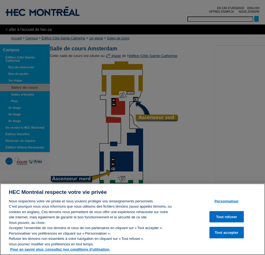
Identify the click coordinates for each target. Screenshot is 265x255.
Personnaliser (226, 201)
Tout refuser (226, 217)
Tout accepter (226, 232)
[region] (132, 219)
